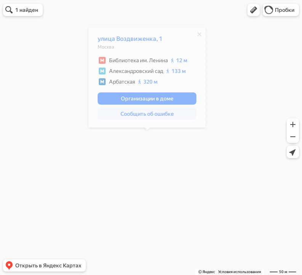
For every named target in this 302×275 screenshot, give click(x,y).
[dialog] (147, 79)
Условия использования (239, 272)
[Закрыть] (199, 36)
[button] (253, 10)
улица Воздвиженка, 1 (130, 40)
